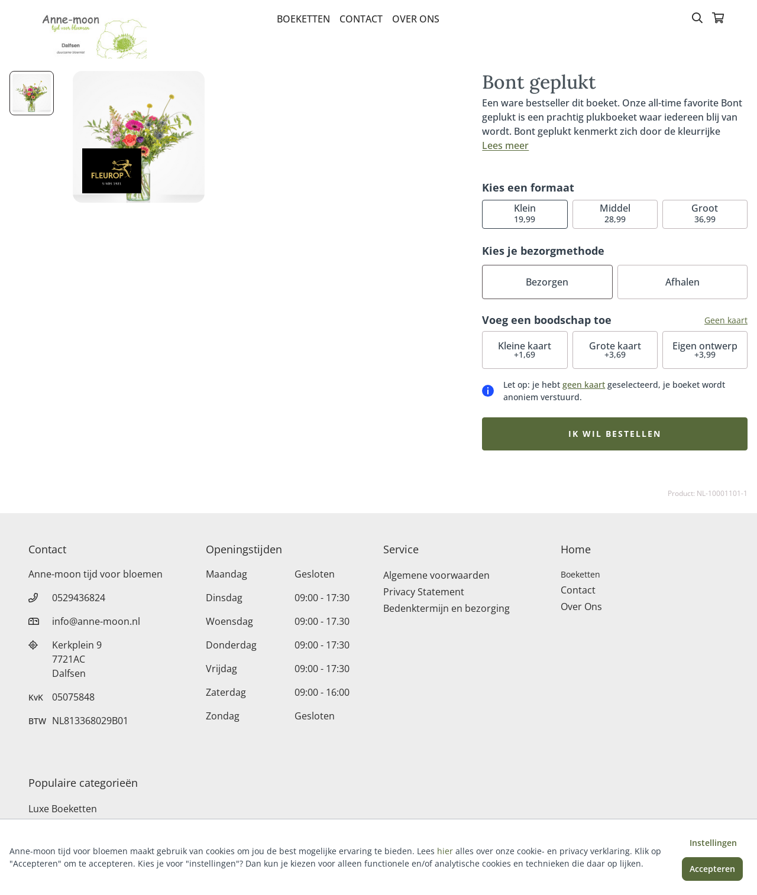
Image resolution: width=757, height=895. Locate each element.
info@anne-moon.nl (96, 621)
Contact (361, 18)
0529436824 (78, 597)
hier (445, 851)
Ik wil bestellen (614, 433)
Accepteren (712, 868)
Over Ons (415, 18)
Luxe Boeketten (62, 808)
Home (576, 549)
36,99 (704, 213)
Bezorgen (547, 281)
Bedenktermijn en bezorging (446, 608)
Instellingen (713, 842)
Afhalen (682, 281)
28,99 (615, 213)
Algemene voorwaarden (436, 575)
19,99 (525, 213)
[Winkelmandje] (718, 19)
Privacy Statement (423, 591)
